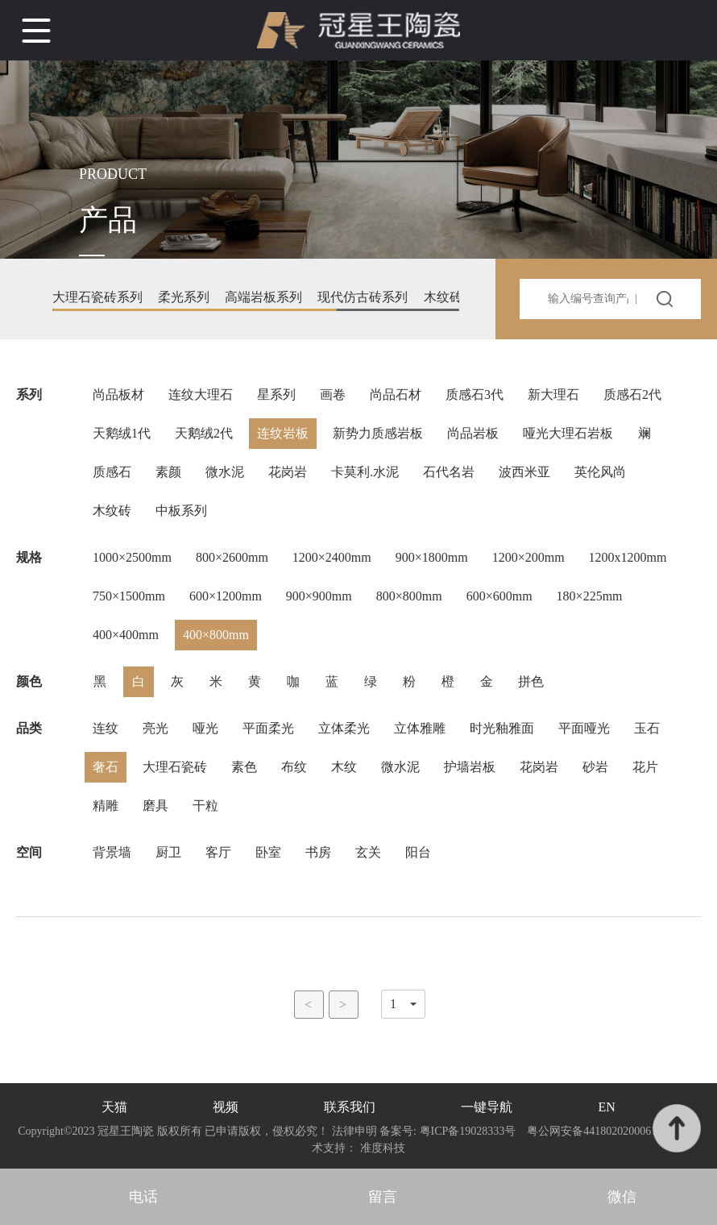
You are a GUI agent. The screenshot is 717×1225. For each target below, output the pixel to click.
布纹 (294, 767)
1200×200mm (528, 557)
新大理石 (553, 394)
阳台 (418, 852)
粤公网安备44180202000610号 (600, 1131)
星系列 (276, 394)
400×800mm (216, 635)
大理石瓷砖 (175, 767)
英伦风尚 (600, 472)
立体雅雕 (420, 728)
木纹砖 (112, 510)
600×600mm (499, 596)
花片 (645, 767)
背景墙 (112, 852)
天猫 (114, 1107)
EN (607, 1107)
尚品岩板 (473, 433)
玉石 (647, 728)
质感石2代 (632, 394)
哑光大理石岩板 (568, 433)
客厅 (218, 852)
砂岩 (595, 767)
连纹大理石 (200, 394)
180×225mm (590, 596)
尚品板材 (118, 394)
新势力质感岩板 (378, 433)
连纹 (105, 728)
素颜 (168, 472)
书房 (318, 852)
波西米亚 (524, 472)
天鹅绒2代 (204, 433)
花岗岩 (287, 472)
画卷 (333, 394)
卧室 (268, 852)
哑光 (205, 728)
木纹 (344, 767)
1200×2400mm (331, 557)
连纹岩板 (283, 433)
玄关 (368, 852)
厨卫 (168, 852)
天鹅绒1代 (122, 433)
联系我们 (349, 1107)
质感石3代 (475, 394)
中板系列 (181, 510)
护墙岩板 (469, 767)
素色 (244, 767)
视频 (225, 1107)
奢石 (105, 767)
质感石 (112, 472)
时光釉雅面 (502, 728)
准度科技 (382, 1148)
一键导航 (486, 1107)
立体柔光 (344, 728)
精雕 (105, 805)
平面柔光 (268, 728)
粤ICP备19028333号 (468, 1131)
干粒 (205, 805)
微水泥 (224, 472)
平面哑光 (584, 728)
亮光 (155, 728)
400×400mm (126, 635)
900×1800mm (432, 557)
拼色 (531, 681)
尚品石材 (395, 394)
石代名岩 (449, 472)
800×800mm (409, 596)
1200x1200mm (628, 557)
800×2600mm (232, 557)
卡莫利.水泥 (365, 472)
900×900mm (319, 596)
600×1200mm (225, 596)
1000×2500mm (132, 557)
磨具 (155, 805)
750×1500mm (129, 596)
